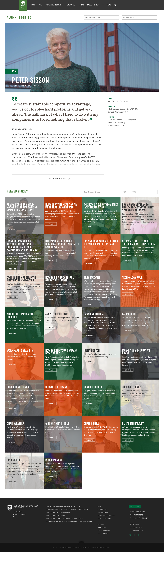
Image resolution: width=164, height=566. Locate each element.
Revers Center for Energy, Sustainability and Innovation (69, 521)
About (33, 5)
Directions (102, 527)
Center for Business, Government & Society (63, 506)
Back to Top (82, 543)
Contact (101, 524)
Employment (134, 524)
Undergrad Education (55, 5)
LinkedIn (134, 535)
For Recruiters (136, 527)
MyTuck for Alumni (137, 512)
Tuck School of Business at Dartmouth (23, 5)
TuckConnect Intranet (138, 518)
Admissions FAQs (104, 518)
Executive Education (75, 5)
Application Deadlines (106, 515)
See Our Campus (104, 530)
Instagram (130, 535)
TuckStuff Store (136, 515)
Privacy (108, 547)
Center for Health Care (55, 515)
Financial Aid (103, 512)
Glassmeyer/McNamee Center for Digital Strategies (67, 509)
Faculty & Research (95, 5)
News (109, 5)
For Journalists (136, 530)
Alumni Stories (19, 17)
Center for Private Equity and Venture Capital (64, 518)
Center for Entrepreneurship (58, 512)
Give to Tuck (134, 506)
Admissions (102, 509)
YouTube (138, 535)
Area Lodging (103, 534)
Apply (100, 506)
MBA (40, 5)
